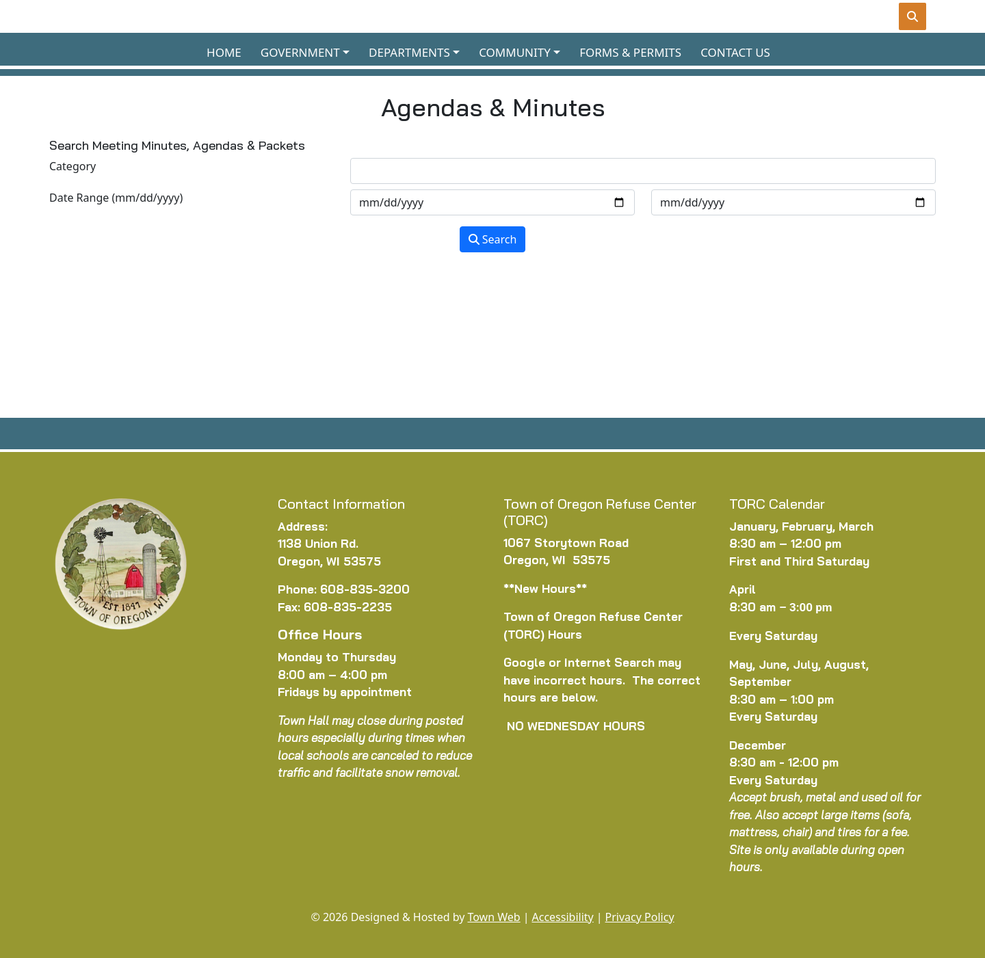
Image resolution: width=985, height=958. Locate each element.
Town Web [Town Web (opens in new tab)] (493, 916)
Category (72, 166)
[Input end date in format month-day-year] (793, 202)
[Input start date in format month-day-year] (492, 202)
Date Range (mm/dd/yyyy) (116, 197)
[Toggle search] (912, 16)
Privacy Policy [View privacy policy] (639, 916)
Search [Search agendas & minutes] (493, 239)
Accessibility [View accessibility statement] (563, 916)
